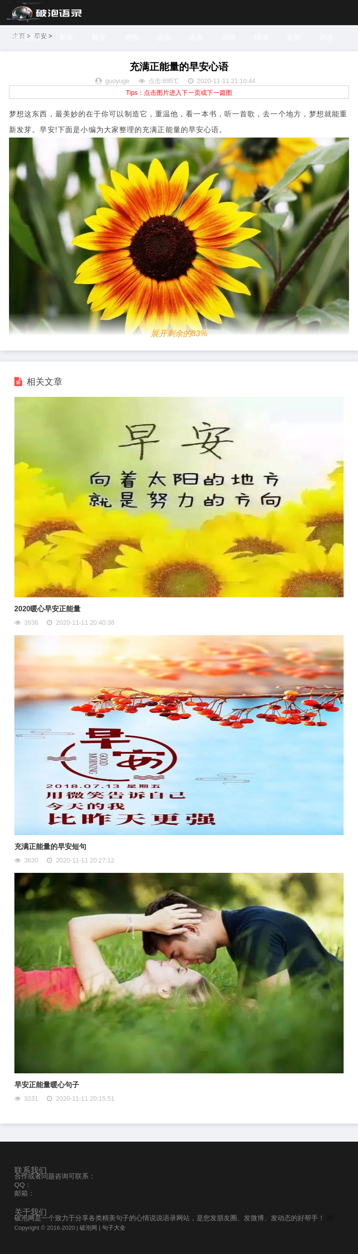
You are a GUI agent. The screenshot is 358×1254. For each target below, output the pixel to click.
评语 (327, 37)
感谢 (22, 63)
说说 (164, 37)
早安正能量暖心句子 (46, 1085)
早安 (66, 37)
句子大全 (113, 1227)
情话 (262, 37)
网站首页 (27, 37)
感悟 (131, 37)
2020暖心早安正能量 (47, 609)
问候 (229, 37)
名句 (294, 37)
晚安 (99, 37)
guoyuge (117, 80)
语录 (196, 37)
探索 (54, 63)
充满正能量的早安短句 (50, 846)
